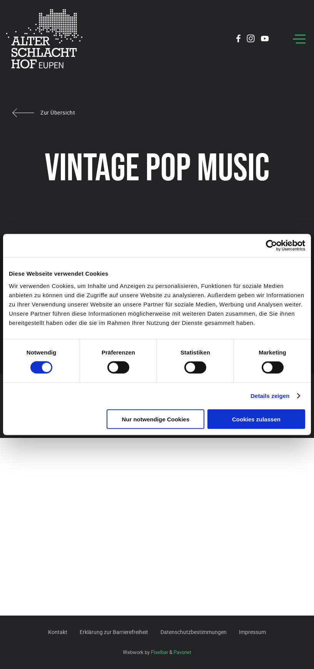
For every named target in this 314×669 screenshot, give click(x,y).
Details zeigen (270, 396)
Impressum (252, 632)
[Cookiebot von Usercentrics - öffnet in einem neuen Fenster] (271, 245)
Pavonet (182, 652)
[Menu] (299, 39)
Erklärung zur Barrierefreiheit (114, 632)
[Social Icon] (238, 39)
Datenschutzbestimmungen (193, 632)
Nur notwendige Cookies (155, 419)
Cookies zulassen (256, 419)
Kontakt (57, 632)
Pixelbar (159, 652)
